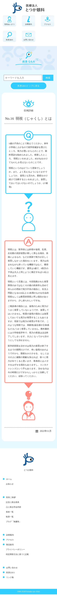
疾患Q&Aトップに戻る (28, 86)
